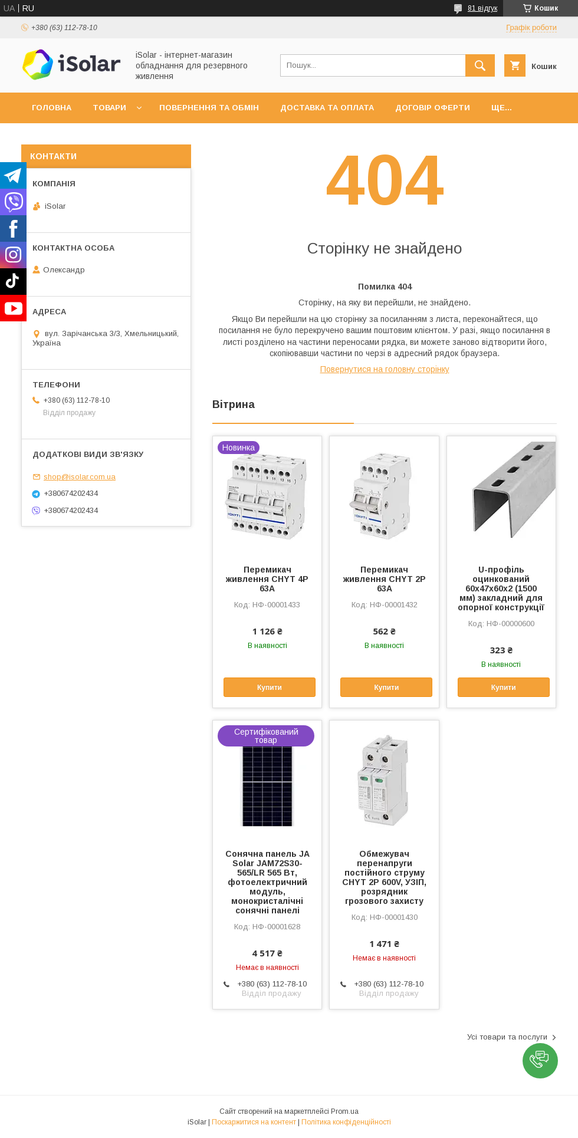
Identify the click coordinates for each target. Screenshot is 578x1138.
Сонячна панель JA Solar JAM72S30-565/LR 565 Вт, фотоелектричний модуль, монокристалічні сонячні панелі (267, 882)
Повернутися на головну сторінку (384, 369)
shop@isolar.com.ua (80, 476)
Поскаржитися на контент (254, 1122)
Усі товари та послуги (507, 1036)
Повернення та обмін (209, 107)
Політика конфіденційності (346, 1122)
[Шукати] (480, 65)
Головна (51, 107)
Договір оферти (432, 107)
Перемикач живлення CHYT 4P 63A (267, 579)
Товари (109, 107)
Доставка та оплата (327, 107)
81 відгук (482, 8)
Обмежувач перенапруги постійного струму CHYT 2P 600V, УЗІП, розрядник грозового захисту (384, 877)
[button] (540, 1060)
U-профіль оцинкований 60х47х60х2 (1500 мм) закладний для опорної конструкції (501, 588)
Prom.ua (345, 1111)
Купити (269, 687)
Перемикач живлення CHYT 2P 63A (384, 579)
